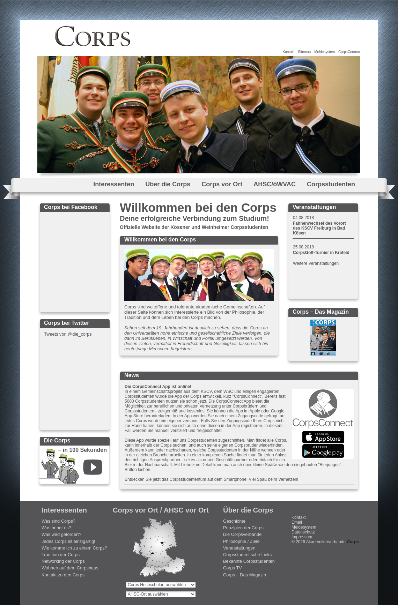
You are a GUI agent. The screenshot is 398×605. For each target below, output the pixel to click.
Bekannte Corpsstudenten (249, 561)
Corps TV (232, 567)
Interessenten (113, 184)
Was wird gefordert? (61, 534)
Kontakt (289, 52)
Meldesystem (324, 52)
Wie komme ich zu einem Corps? (74, 548)
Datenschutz (303, 532)
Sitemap (304, 52)
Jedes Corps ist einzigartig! (68, 541)
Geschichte (234, 521)
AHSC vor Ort (186, 510)
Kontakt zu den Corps (63, 574)
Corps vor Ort (221, 184)
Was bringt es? (56, 527)
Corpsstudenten (331, 184)
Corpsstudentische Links (247, 554)
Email (297, 522)
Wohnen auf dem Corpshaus (70, 567)
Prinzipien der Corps (243, 527)
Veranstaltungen (239, 548)
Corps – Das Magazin (244, 574)
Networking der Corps (63, 561)
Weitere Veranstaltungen (316, 263)
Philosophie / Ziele (241, 541)
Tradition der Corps (61, 554)
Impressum (302, 537)
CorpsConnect (349, 52)
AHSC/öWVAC (274, 184)
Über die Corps (167, 184)
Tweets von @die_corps (68, 334)
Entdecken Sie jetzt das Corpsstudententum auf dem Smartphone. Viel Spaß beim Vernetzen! (211, 479)
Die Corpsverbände (242, 534)
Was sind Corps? (58, 521)
